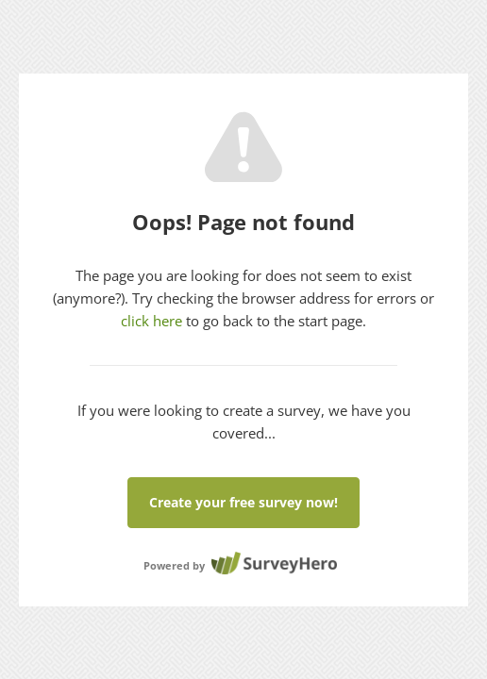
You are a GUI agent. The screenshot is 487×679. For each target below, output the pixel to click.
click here (151, 320)
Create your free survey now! (243, 502)
